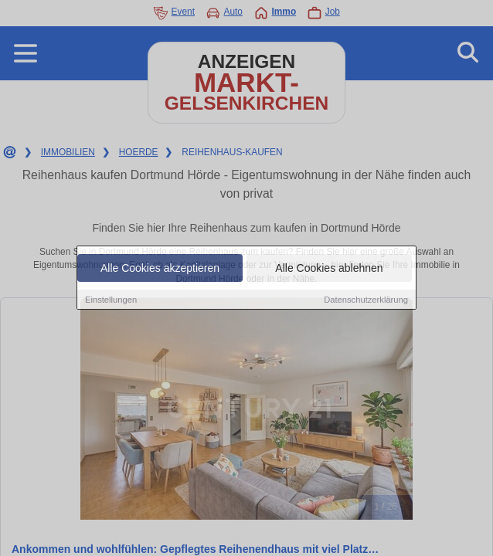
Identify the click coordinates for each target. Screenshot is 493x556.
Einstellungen (111, 299)
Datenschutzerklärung (366, 299)
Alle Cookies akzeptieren (159, 268)
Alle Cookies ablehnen (328, 268)
